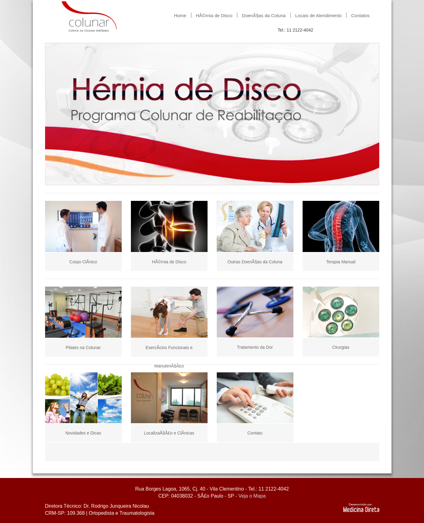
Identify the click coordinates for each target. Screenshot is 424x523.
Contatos (360, 15)
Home (180, 15)
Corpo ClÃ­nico (83, 261)
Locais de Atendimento (318, 15)
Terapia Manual (341, 261)
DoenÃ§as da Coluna (264, 15)
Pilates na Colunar (83, 347)
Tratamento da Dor (255, 347)
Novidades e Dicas (83, 433)
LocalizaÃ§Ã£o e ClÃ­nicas (169, 433)
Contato (254, 433)
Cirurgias (340, 347)
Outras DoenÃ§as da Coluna (254, 261)
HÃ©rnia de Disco (214, 15)
